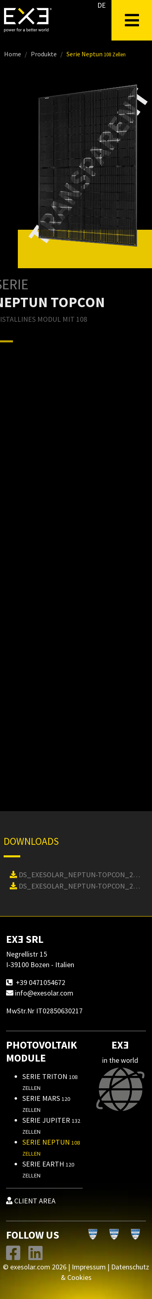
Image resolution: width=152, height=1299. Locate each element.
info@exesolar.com (44, 993)
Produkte (44, 54)
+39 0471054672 (40, 982)
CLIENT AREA (31, 1200)
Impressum (89, 1266)
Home (12, 54)
